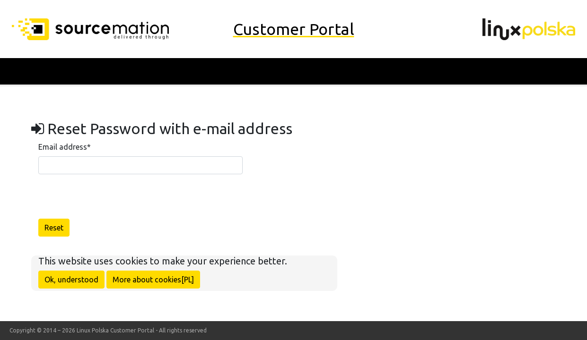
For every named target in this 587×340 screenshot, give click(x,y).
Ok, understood (71, 279)
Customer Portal (293, 29)
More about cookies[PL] (153, 279)
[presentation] (110, 200)
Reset (53, 227)
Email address (64, 147)
